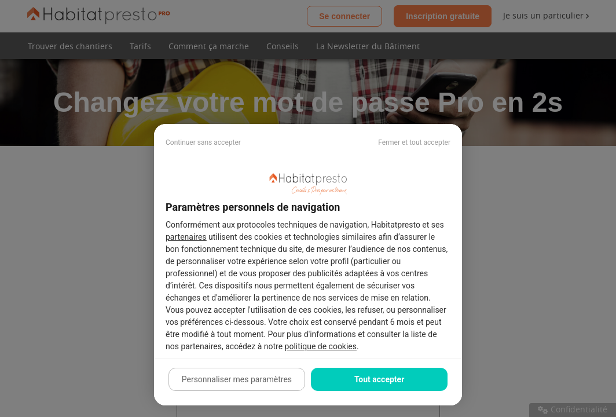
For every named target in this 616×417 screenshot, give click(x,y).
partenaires (186, 237)
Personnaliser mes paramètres (237, 379)
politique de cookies (321, 346)
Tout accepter (379, 379)
